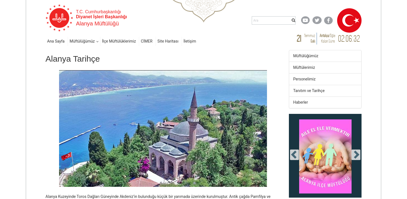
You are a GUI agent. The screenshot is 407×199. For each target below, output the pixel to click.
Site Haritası (168, 41)
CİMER (146, 41)
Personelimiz (304, 79)
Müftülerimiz (304, 67)
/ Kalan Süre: (327, 38)
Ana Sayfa (56, 41)
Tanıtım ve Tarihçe (309, 90)
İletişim (190, 41)
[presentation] (294, 155)
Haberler (300, 102)
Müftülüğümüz (82, 41)
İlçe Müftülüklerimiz (119, 41)
